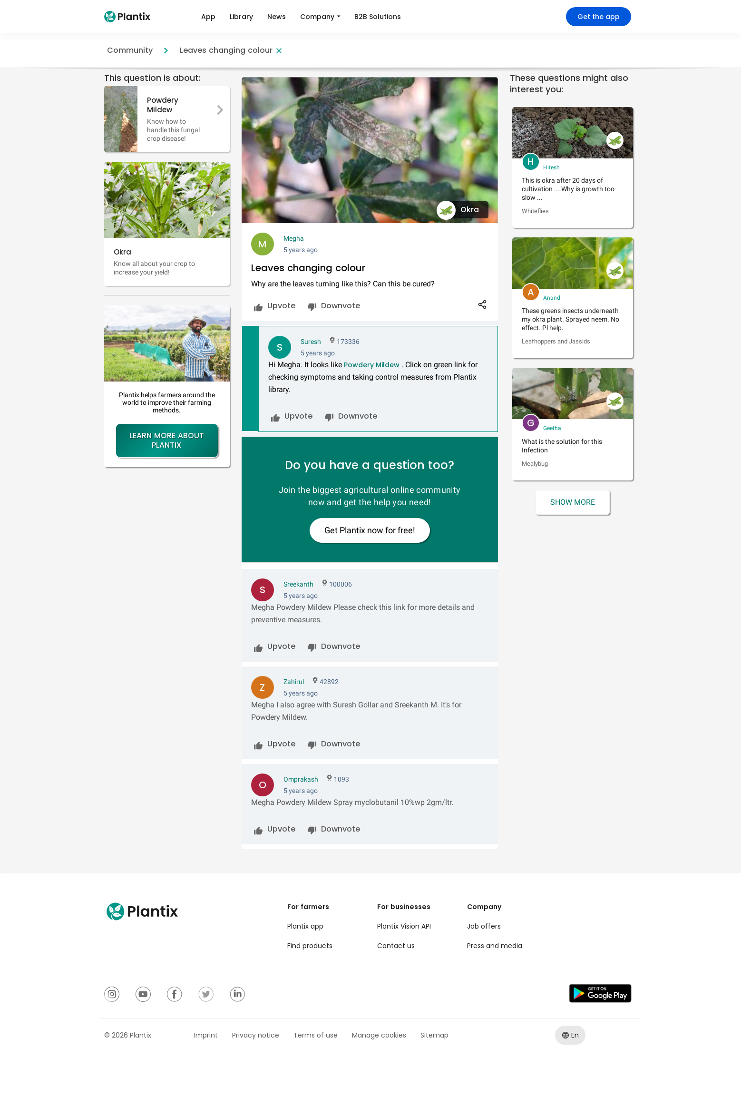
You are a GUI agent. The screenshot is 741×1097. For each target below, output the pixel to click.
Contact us (396, 945)
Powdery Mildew (372, 365)
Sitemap (434, 1035)
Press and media (494, 945)
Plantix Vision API (404, 926)
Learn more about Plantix (166, 440)
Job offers (484, 926)
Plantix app (305, 926)
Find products (309, 945)
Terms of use (315, 1035)
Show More (572, 502)
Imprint (206, 1035)
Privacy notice (255, 1035)
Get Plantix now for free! (369, 530)
